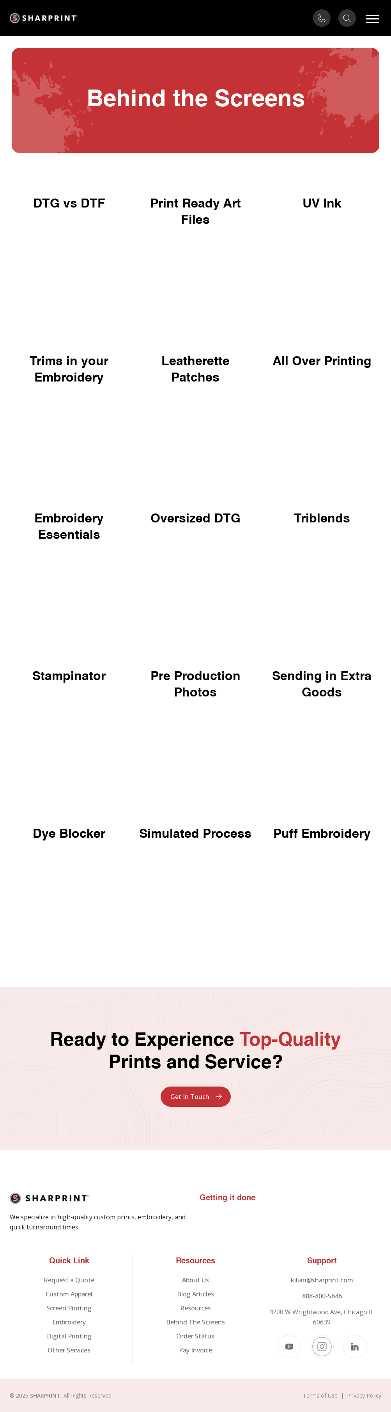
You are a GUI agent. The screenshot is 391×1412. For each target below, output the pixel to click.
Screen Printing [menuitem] (69, 1308)
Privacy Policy (364, 1395)
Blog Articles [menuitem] (195, 1294)
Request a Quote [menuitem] (69, 1280)
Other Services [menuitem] (69, 1350)
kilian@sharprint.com (322, 1280)
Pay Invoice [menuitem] (195, 1350)
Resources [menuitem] (195, 1308)
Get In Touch (189, 1096)
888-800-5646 (322, 1296)
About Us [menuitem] (195, 1280)
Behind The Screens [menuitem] (195, 1322)
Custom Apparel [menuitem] (69, 1294)
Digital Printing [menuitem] (69, 1336)
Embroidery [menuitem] (69, 1322)
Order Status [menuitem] (195, 1336)
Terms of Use (320, 1395)
